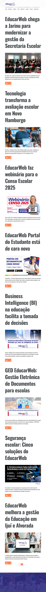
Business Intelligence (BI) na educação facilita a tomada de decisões (21, 309)
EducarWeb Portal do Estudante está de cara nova (22, 241)
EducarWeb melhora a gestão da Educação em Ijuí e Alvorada (22, 515)
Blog (6, 9)
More (7, 83)
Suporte (31, 9)
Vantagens (10, 9)
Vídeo (18, 9)
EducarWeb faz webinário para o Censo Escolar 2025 (21, 177)
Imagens (27, 9)
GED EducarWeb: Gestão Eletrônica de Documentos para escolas (22, 380)
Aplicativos (22, 9)
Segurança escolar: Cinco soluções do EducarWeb (19, 447)
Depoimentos (36, 9)
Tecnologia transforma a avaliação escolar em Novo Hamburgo (22, 106)
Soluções (14, 9)
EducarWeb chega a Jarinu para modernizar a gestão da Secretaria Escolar (23, 32)
